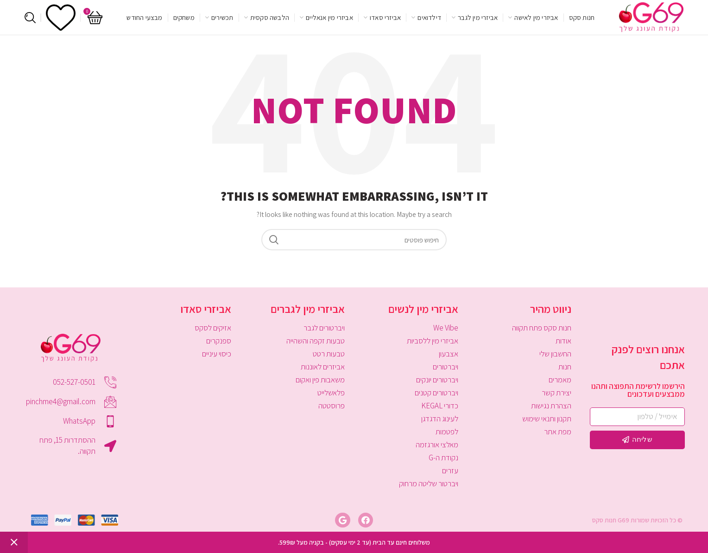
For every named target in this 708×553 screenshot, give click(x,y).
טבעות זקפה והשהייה (315, 341)
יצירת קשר (556, 393)
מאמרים (560, 380)
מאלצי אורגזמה (437, 444)
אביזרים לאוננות (323, 367)
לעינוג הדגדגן (439, 418)
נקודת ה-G (443, 457)
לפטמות (447, 431)
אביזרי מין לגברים (308, 308)
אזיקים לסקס (213, 328)
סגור (14, 542)
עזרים (450, 470)
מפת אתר (557, 431)
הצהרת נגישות (551, 405)
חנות (564, 367)
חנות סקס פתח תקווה (541, 328)
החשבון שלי (555, 354)
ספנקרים (218, 341)
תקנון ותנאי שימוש (546, 418)
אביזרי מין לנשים (423, 308)
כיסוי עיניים (216, 354)
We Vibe (445, 328)
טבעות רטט (329, 354)
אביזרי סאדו (205, 308)
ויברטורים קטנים (436, 393)
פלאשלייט (331, 393)
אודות (563, 341)
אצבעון (448, 354)
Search (273, 239)
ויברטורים (445, 367)
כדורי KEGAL (439, 405)
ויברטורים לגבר (324, 328)
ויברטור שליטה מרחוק (428, 483)
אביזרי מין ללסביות (432, 341)
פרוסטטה (331, 405)
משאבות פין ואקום (320, 380)
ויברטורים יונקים (437, 380)
